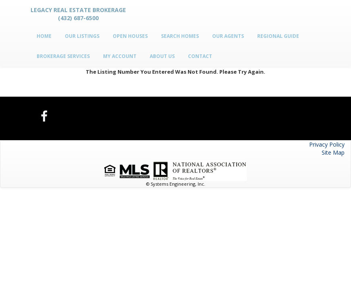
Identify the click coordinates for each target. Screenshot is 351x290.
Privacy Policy (327, 144)
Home (44, 36)
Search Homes (180, 36)
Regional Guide (278, 36)
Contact (200, 56)
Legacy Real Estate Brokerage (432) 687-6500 (78, 14)
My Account (119, 56)
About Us (162, 56)
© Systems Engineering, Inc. (175, 184)
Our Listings (82, 36)
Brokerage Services (63, 56)
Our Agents (228, 36)
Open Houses (130, 36)
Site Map (333, 152)
